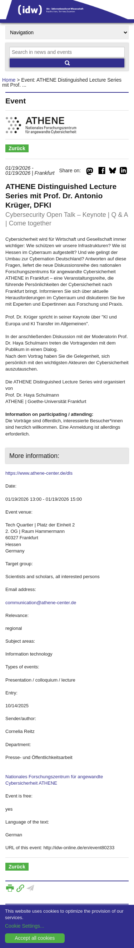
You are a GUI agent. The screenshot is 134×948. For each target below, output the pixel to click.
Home (8, 80)
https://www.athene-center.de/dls (39, 473)
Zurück (17, 148)
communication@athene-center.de (40, 602)
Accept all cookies (35, 938)
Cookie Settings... (24, 925)
